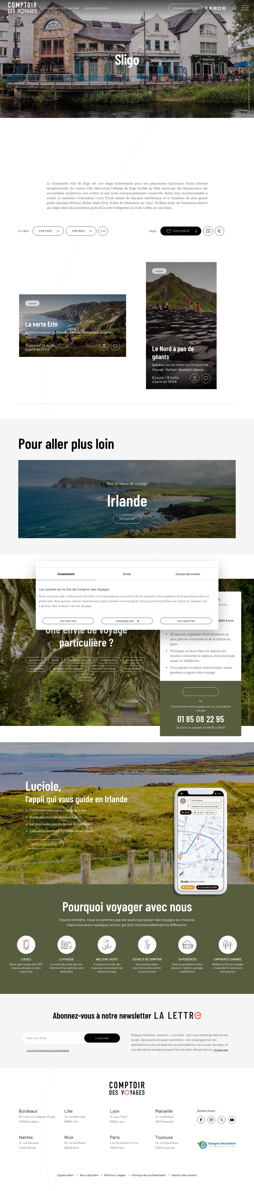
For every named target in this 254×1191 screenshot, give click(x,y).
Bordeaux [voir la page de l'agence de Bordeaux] (28, 1110)
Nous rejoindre (89, 1175)
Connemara (85, 677)
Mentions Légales (115, 1175)
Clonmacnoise (134, 660)
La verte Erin (41, 324)
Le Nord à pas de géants (173, 352)
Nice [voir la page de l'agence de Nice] (68, 1137)
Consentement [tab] (66, 574)
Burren (55, 660)
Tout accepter (186, 620)
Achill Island (35, 660)
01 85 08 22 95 (211, 8)
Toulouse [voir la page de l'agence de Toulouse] (164, 1137)
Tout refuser (68, 620)
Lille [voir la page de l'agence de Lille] (68, 1110)
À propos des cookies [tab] (188, 574)
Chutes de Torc (108, 660)
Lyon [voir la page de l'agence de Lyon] (114, 1110)
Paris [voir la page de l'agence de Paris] (115, 1137)
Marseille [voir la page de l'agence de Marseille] (164, 1110)
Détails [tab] (127, 574)
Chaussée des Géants (104, 668)
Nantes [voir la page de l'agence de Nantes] (26, 1137)
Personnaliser (127, 620)
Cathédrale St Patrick (80, 660)
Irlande (127, 494)
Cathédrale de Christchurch (68, 668)
